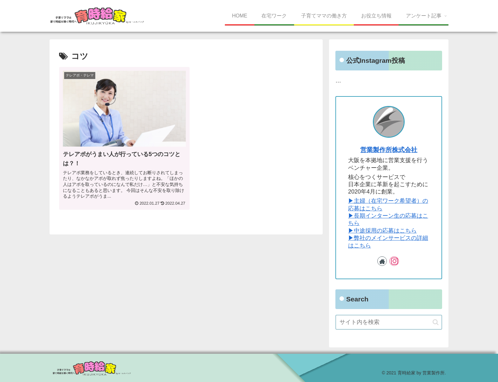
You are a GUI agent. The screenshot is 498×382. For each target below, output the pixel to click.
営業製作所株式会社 (388, 149)
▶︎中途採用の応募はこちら (382, 230)
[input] (388, 322)
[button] (435, 322)
